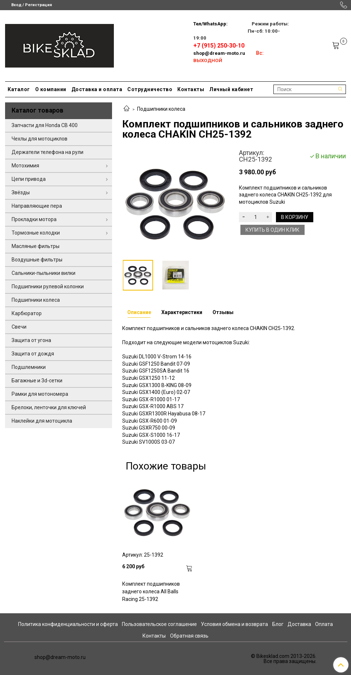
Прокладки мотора (34, 219)
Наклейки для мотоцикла (42, 421)
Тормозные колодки (36, 233)
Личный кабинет (231, 89)
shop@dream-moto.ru (219, 53)
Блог (278, 624)
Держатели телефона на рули (47, 152)
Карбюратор (27, 313)
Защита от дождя (33, 354)
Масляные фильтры (35, 246)
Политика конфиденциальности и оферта (68, 624)
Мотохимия (25, 165)
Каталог (19, 89)
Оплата (324, 624)
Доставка (299, 624)
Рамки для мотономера (40, 394)
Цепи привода (29, 179)
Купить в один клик (272, 230)
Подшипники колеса (161, 109)
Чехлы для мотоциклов (39, 139)
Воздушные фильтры (37, 260)
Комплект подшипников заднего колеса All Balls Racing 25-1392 (151, 591)
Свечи (19, 327)
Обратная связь (189, 636)
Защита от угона (31, 340)
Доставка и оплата (97, 89)
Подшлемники (29, 367)
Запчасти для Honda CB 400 (45, 125)
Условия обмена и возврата (234, 624)
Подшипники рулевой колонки (48, 286)
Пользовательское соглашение (159, 624)
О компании (50, 89)
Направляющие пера (37, 206)
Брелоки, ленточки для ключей (49, 407)
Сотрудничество (149, 89)
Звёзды (21, 192)
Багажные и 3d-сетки (37, 380)
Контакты (190, 89)
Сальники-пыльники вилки (43, 273)
